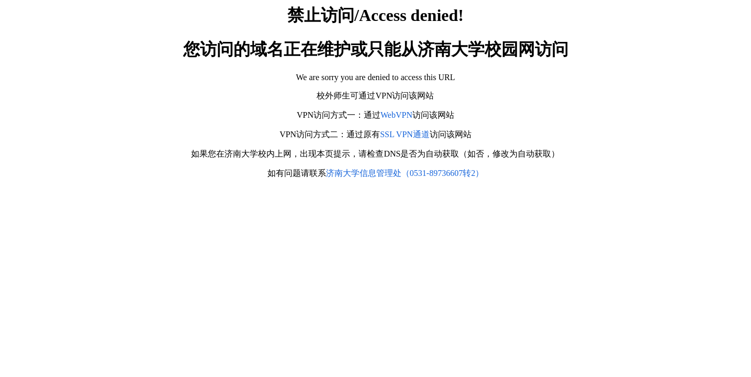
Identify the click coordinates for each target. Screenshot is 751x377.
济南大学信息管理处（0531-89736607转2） (405, 173)
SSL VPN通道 (405, 134)
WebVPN (396, 114)
